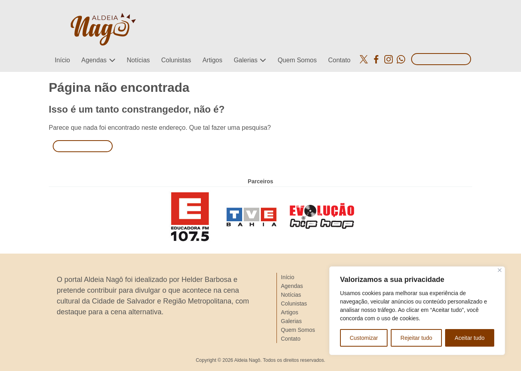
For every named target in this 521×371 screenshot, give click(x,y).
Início (62, 60)
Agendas (94, 60)
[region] (417, 310)
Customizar (364, 338)
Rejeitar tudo (416, 338)
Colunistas (176, 60)
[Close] (499, 270)
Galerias (246, 60)
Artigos (213, 60)
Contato (339, 60)
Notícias (138, 60)
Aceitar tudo (470, 338)
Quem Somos (297, 60)
